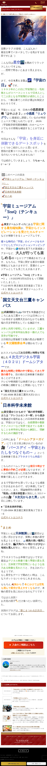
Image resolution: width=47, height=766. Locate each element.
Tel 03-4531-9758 (4, 757)
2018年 (5, 680)
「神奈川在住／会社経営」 (19, 706)
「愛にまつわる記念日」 (31, 610)
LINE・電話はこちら (36, 763)
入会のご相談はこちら (23, 644)
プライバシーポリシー (9, 759)
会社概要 (2, 759)
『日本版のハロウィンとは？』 (20, 698)
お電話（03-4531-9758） (17, 653)
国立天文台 (25, 680)
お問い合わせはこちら (13, 763)
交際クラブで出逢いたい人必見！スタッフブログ (19, 676)
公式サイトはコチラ (12, 292)
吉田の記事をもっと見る (15, 670)
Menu (23, 751)
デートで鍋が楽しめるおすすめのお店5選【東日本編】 (26, 726)
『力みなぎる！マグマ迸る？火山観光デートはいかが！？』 (28, 689)
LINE (27, 653)
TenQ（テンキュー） (14, 680)
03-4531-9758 (23, 740)
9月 (9, 680)
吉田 (7, 676)
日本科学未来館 (36, 680)
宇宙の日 (30, 680)
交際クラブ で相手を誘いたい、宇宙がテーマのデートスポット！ (19, 14)
